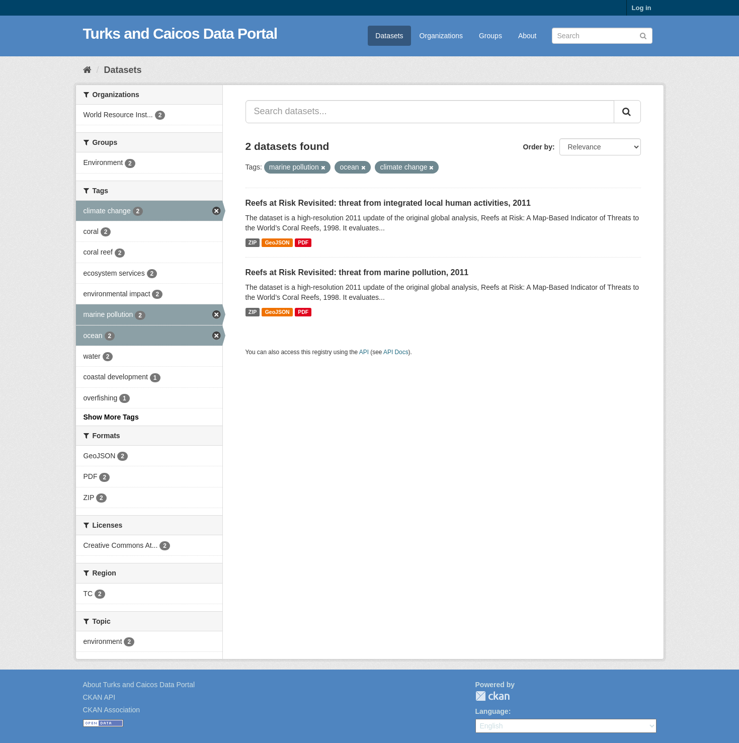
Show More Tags (111, 417)
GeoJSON (277, 242)
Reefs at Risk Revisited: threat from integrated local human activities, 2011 (388, 203)
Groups (490, 36)
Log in (641, 8)
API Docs (395, 352)
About (527, 36)
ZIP (253, 242)
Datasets (389, 36)
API (364, 352)
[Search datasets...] (429, 111)
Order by (537, 147)
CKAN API (99, 697)
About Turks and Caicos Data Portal (139, 685)
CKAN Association (111, 710)
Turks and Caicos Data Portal (180, 33)
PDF (303, 242)
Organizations (441, 36)
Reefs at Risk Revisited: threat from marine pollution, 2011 (357, 272)
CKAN (492, 696)
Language (492, 711)
